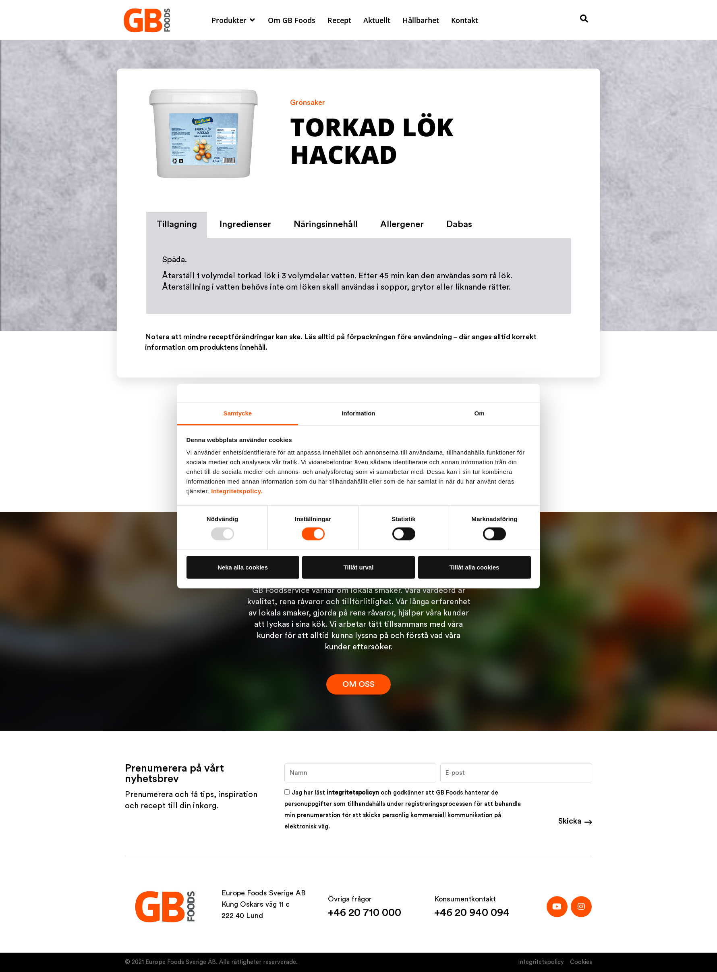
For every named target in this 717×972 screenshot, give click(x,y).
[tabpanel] (358, 276)
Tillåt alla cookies (474, 566)
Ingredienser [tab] (245, 224)
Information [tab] (358, 413)
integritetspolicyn (353, 793)
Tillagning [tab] (176, 224)
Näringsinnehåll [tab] (326, 224)
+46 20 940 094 (472, 912)
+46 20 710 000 (364, 912)
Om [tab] (479, 413)
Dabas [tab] (459, 224)
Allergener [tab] (402, 224)
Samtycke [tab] (238, 413)
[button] (233, 20)
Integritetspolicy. (237, 491)
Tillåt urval (359, 566)
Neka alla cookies (243, 566)
